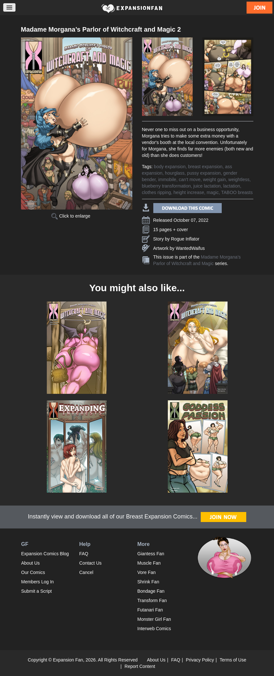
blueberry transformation (166, 186)
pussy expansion (204, 173)
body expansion (170, 166)
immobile (167, 179)
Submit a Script (36, 591)
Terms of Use (233, 659)
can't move (189, 179)
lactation (231, 186)
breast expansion (205, 166)
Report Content (140, 666)
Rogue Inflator (185, 238)
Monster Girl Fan (154, 619)
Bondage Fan (151, 591)
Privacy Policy (200, 659)
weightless (238, 179)
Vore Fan (146, 572)
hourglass (175, 173)
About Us (30, 563)
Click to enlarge (70, 216)
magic (212, 192)
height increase (189, 192)
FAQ (83, 553)
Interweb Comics (154, 628)
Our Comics (33, 572)
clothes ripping (156, 192)
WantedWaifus (190, 248)
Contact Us (90, 563)
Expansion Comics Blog (45, 553)
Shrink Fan (148, 581)
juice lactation (207, 186)
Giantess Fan (150, 553)
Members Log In (37, 581)
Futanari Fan (150, 609)
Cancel (86, 572)
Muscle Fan (149, 563)
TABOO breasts (237, 192)
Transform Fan (152, 600)
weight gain (214, 179)
